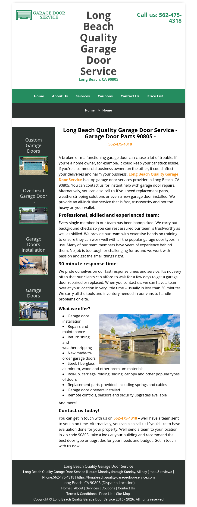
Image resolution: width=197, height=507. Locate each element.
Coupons (105, 96)
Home (39, 96)
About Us (60, 96)
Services (83, 96)
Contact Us (130, 96)
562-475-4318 (170, 17)
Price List (155, 96)
